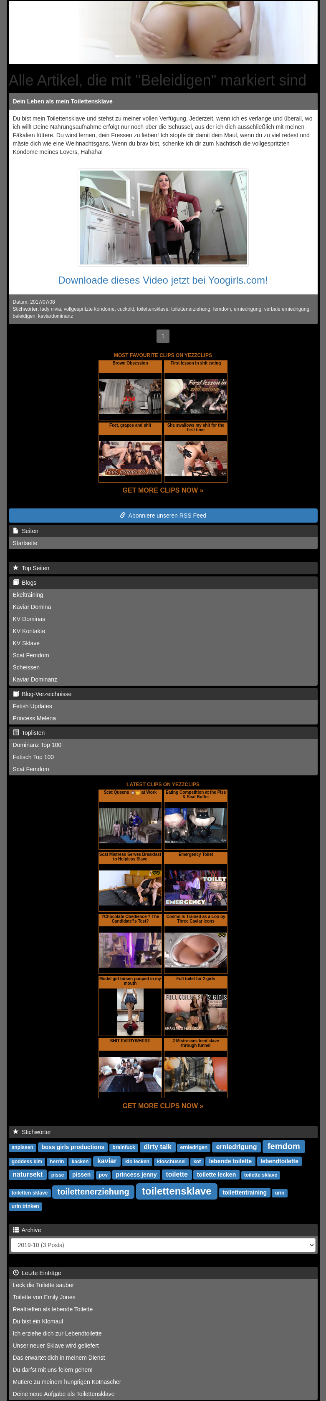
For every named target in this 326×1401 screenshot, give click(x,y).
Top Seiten (31, 568)
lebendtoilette (279, 1161)
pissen (81, 1174)
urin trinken (25, 1206)
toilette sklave (260, 1175)
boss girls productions (72, 1147)
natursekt (28, 1174)
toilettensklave (152, 309)
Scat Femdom (31, 655)
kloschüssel (171, 1162)
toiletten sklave (30, 1193)
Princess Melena (34, 718)
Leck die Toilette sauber (43, 1285)
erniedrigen (193, 1147)
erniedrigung (247, 309)
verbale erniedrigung (286, 309)
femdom (222, 309)
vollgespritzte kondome (89, 309)
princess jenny (136, 1174)
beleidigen (24, 316)
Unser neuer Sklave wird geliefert (56, 1345)
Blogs (25, 582)
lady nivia (50, 309)
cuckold (125, 309)
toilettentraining (244, 1192)
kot (197, 1162)
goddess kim (27, 1162)
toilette (177, 1174)
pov (103, 1175)
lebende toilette (230, 1161)
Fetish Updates (32, 706)
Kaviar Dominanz (35, 679)
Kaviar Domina (32, 607)
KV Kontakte (29, 631)
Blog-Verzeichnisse (42, 694)
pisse (57, 1175)
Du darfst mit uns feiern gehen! (53, 1369)
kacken (80, 1162)
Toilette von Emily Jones (44, 1297)
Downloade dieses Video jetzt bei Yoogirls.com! (163, 280)
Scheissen (26, 667)
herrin (57, 1162)
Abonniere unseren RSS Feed (163, 515)
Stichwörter (32, 1132)
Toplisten (29, 732)
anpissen (22, 1147)
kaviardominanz (55, 316)
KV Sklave (26, 643)
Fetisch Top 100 (33, 757)
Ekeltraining (28, 594)
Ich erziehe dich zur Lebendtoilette (57, 1333)
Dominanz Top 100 (37, 745)
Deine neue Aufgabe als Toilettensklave (64, 1394)
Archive (27, 1230)
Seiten (25, 531)
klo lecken (137, 1162)
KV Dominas (29, 619)
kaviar (106, 1161)
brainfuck (124, 1147)
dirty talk (158, 1146)
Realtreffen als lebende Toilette (53, 1309)
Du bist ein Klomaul (38, 1321)
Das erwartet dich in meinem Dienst (59, 1357)
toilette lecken (216, 1174)
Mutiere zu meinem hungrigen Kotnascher (67, 1381)
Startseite (25, 543)
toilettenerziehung (190, 309)
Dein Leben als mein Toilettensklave (63, 101)
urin (280, 1193)
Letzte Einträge (37, 1273)
